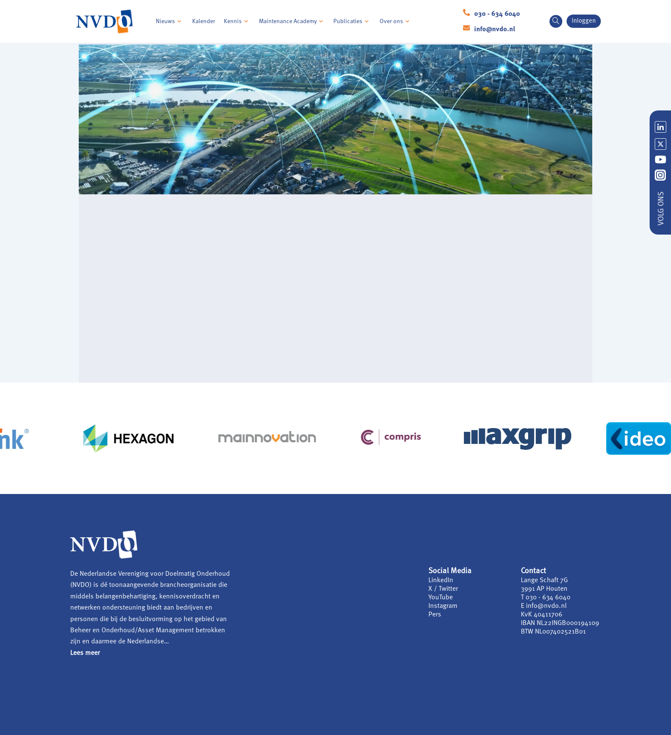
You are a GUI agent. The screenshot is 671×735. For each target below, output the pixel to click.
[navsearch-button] (555, 21)
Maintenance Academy (292, 21)
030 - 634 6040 (497, 14)
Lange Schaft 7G (544, 580)
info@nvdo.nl (494, 29)
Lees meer (85, 653)
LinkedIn (440, 580)
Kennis (237, 21)
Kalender (203, 21)
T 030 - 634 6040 (545, 597)
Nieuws (170, 21)
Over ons (396, 21)
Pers (434, 614)
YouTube (440, 597)
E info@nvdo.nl (544, 606)
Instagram (442, 606)
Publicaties (352, 21)
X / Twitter (443, 589)
